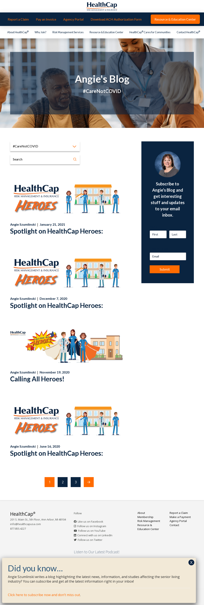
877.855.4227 (18, 528)
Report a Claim (179, 513)
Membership (145, 517)
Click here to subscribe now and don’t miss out (44, 595)
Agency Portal (178, 521)
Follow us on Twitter (90, 540)
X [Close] (191, 562)
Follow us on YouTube (92, 531)
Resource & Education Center (148, 527)
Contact (174, 525)
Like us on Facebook (90, 521)
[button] (45, 146)
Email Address (159, 248)
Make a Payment (180, 517)
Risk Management (148, 521)
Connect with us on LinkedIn (94, 535)
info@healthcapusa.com (25, 524)
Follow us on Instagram (91, 526)
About (141, 513)
